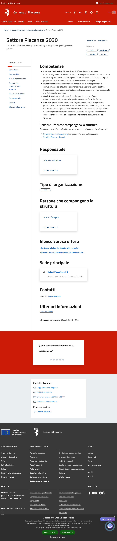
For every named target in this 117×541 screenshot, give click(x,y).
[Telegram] (87, 12)
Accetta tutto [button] (49, 532)
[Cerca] (113, 12)
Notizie (90, 453)
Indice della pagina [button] (15, 63)
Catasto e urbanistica (38, 473)
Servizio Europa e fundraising (55, 133)
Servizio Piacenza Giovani (54, 137)
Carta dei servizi (46, 311)
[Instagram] (82, 12)
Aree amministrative (35, 30)
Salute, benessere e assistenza (70, 465)
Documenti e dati (7, 477)
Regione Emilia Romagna (10, 3)
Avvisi (90, 461)
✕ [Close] (113, 519)
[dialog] (58, 527)
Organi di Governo (8, 453)
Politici (3, 469)
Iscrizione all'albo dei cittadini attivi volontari (60, 247)
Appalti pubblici (36, 465)
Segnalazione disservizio (39, 496)
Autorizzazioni (35, 469)
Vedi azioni (103, 40)
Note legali (63, 500)
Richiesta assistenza (37, 504)
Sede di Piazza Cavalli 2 (58, 271)
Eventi (90, 476)
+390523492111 (54, 296)
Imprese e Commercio (67, 457)
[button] (58, 537)
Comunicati (92, 457)
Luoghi (90, 472)
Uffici (3, 461)
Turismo (62, 473)
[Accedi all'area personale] (104, 3)
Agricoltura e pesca (37, 453)
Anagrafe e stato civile (38, 461)
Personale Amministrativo (11, 473)
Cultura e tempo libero (38, 477)
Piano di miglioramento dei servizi (71, 508)
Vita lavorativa (64, 477)
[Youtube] (76, 12)
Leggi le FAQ (34, 500)
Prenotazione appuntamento (41, 492)
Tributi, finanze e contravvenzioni (71, 469)
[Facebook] (71, 12)
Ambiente (33, 457)
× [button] (114, 517)
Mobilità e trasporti (66, 461)
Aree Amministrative (9, 457)
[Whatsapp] (93, 12)
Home (6, 30)
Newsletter (63, 512)
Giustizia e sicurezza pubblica (70, 453)
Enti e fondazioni (7, 465)
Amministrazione (18, 30)
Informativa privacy (66, 496)
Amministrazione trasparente (70, 492)
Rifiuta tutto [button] (67, 532)
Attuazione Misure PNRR (39, 508)
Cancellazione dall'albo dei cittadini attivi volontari (62, 252)
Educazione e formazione (39, 481)
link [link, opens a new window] (80, 528)
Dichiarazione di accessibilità (70, 504)
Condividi (91, 40)
